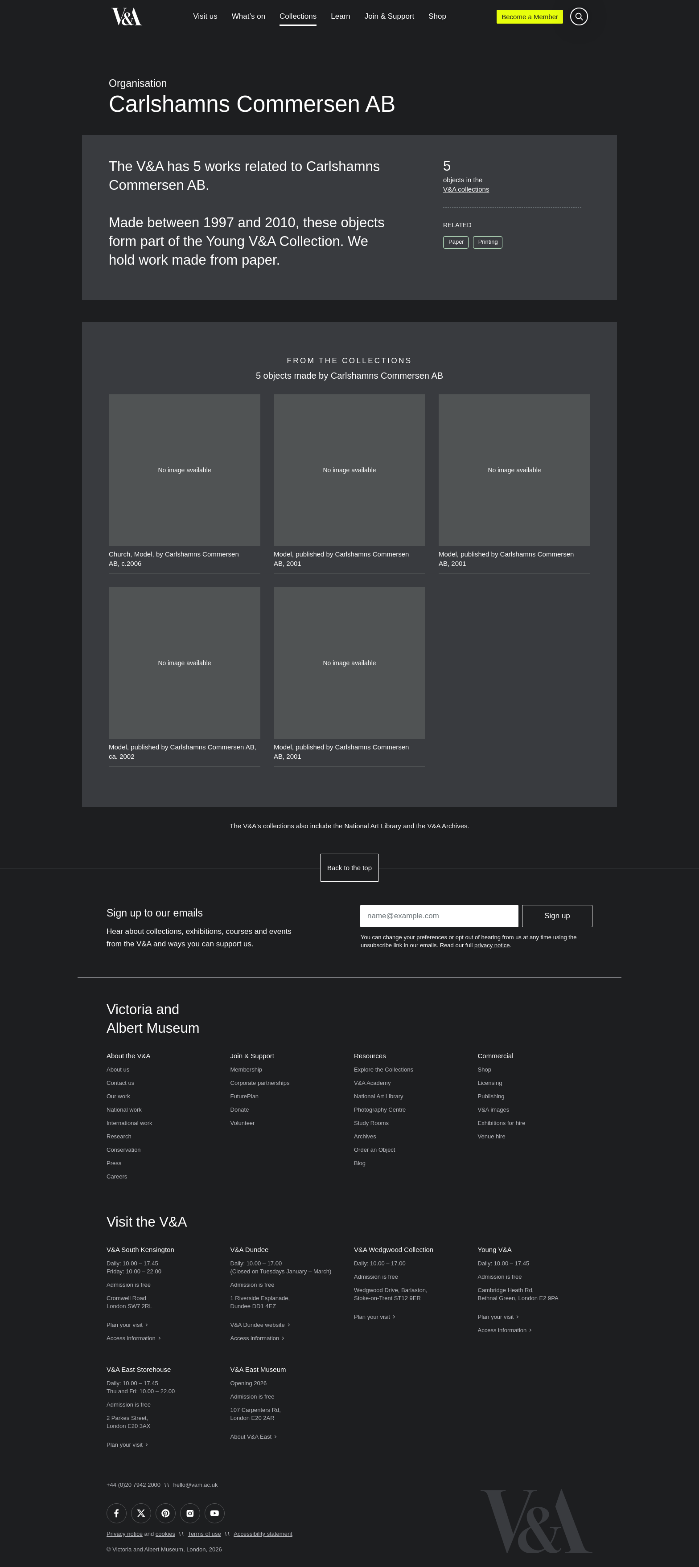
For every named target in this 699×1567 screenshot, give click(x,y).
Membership (246, 1069)
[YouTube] (215, 1513)
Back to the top (349, 867)
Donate (239, 1109)
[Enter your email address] (439, 916)
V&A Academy (372, 1083)
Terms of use (204, 1533)
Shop (437, 16)
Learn (340, 16)
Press (114, 1163)
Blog (360, 1163)
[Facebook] (117, 1513)
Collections (298, 16)
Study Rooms (371, 1123)
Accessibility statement (263, 1533)
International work (129, 1123)
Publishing (491, 1096)
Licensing (490, 1083)
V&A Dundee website (257, 1325)
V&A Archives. (448, 826)
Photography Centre (380, 1109)
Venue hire (492, 1136)
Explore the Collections (383, 1069)
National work (124, 1109)
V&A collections (466, 189)
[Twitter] (141, 1513)
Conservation (124, 1149)
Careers (117, 1176)
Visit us (205, 16)
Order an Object (374, 1149)
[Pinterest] (166, 1513)
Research (119, 1136)
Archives (365, 1136)
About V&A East (251, 1436)
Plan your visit (125, 1325)
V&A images (494, 1109)
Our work (118, 1096)
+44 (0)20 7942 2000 (133, 1484)
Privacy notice (125, 1533)
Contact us (120, 1083)
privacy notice (492, 945)
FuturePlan (244, 1096)
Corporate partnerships (260, 1083)
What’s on (248, 16)
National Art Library (373, 826)
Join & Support (390, 16)
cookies (165, 1533)
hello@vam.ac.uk (195, 1484)
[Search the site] (579, 16)
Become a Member (530, 16)
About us (118, 1069)
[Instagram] (190, 1513)
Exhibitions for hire (502, 1123)
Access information (131, 1338)
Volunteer (242, 1123)
